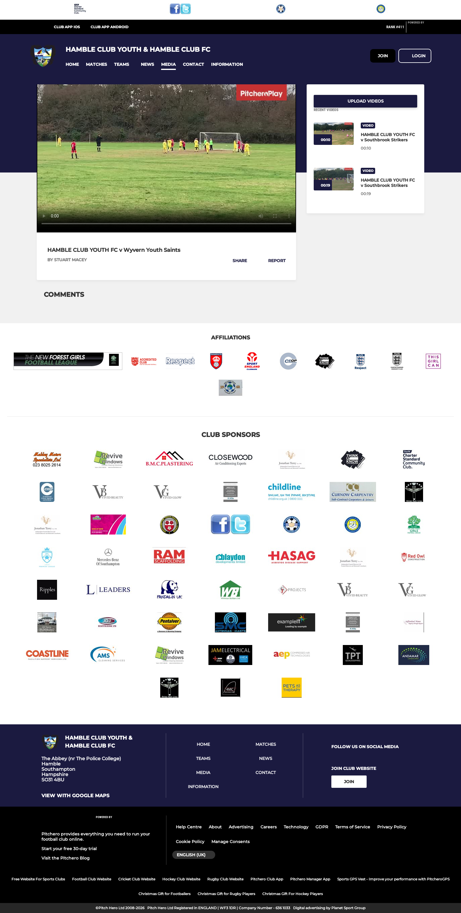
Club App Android (109, 27)
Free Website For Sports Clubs (38, 879)
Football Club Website (91, 879)
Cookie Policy (190, 841)
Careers (268, 827)
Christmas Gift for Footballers (164, 894)
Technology (296, 827)
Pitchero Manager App (310, 879)
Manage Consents (230, 841)
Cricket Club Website (136, 879)
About (215, 827)
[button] (72, 64)
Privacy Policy (391, 827)
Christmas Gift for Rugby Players (226, 894)
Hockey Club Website (181, 879)
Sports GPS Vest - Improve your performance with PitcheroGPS (393, 879)
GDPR (321, 827)
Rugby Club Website (225, 879)
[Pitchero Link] (419, 29)
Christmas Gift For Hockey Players (292, 894)
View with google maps (75, 796)
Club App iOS (67, 27)
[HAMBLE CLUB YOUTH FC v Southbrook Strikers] (334, 141)
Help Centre (189, 827)
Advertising (241, 827)
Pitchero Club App (266, 879)
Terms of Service (352, 827)
